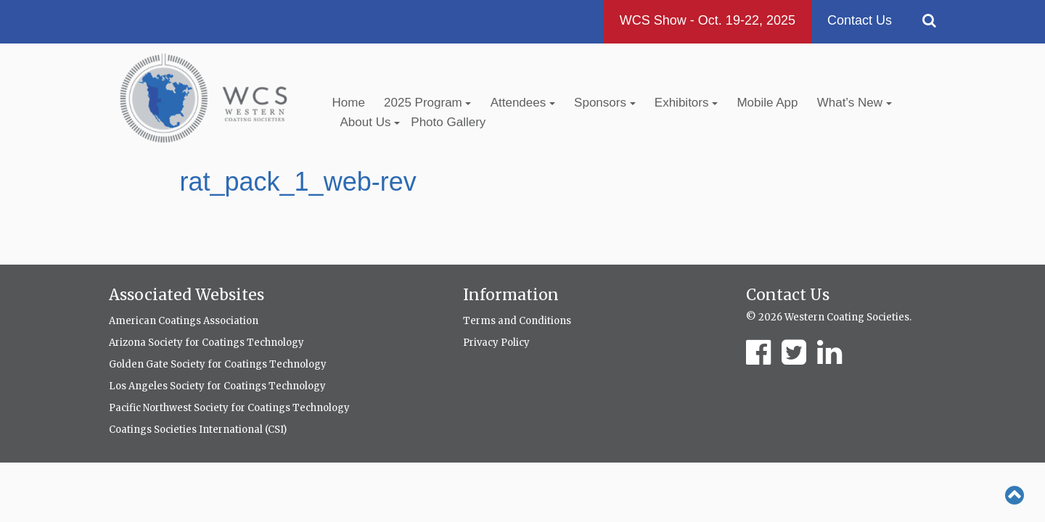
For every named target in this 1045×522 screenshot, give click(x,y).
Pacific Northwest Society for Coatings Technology (229, 408)
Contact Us (859, 20)
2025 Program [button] (427, 102)
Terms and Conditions (517, 321)
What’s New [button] (854, 102)
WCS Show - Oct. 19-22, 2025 (707, 20)
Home (348, 102)
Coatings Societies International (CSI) (198, 429)
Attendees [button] (523, 102)
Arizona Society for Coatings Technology (206, 342)
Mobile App (767, 102)
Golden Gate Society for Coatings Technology (218, 364)
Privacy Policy (496, 342)
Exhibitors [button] (686, 102)
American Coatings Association (183, 321)
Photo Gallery (448, 122)
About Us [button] (370, 122)
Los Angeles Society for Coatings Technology (217, 386)
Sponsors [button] (605, 102)
